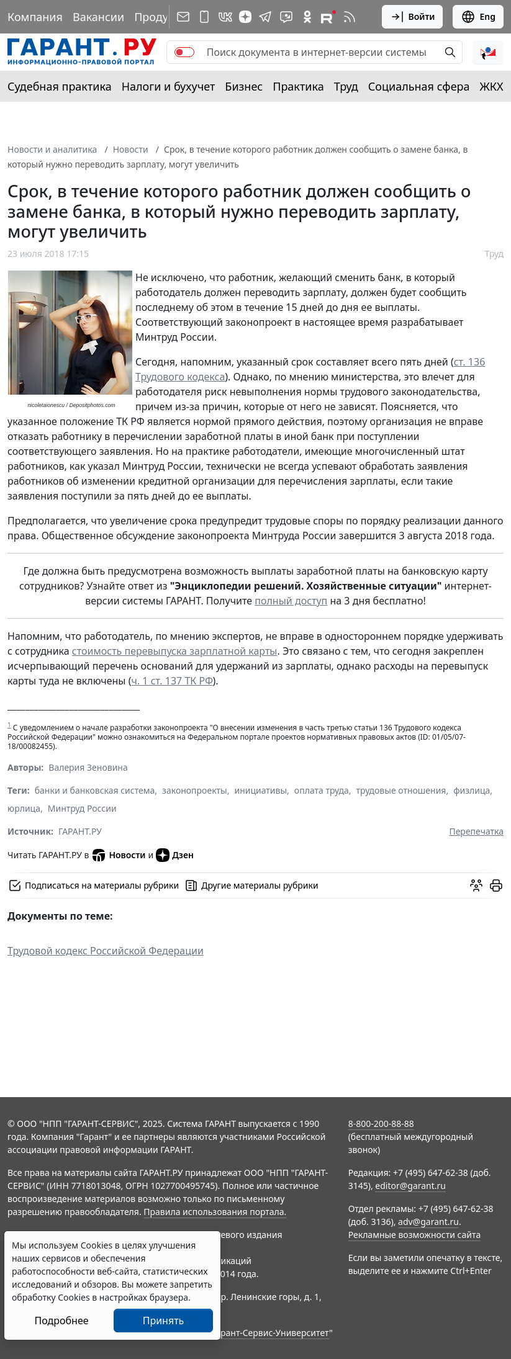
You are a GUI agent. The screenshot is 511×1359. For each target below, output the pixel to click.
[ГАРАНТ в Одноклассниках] (307, 16)
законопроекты (194, 790)
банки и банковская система (95, 790)
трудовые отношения (401, 790)
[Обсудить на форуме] (476, 885)
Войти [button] (412, 16)
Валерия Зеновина (87, 767)
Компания (35, 16)
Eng (478, 16)
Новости (130, 149)
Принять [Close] (163, 1320)
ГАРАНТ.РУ (80, 831)
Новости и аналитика (52, 149)
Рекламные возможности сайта (414, 1234)
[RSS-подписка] (349, 16)
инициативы (260, 790)
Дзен (175, 855)
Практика (298, 86)
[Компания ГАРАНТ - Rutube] (328, 16)
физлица (471, 790)
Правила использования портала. (214, 1212)
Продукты (161, 16)
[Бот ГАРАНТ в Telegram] (286, 16)
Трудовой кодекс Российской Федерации (105, 951)
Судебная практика (59, 86)
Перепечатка (476, 831)
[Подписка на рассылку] (183, 16)
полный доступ (291, 601)
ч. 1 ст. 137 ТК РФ (171, 681)
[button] (488, 52)
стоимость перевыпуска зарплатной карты (175, 651)
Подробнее (61, 1320)
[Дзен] (245, 17)
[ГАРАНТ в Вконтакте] (225, 16)
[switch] (184, 52)
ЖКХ (492, 86)
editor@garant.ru (410, 1185)
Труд (346, 86)
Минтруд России (82, 808)
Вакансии (98, 16)
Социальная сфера (419, 86)
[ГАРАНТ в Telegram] (265, 16)
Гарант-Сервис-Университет (270, 1333)
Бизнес (244, 86)
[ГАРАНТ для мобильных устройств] (204, 16)
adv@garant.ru (428, 1221)
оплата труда (321, 790)
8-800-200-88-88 (381, 1123)
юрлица (23, 808)
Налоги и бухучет (168, 86)
